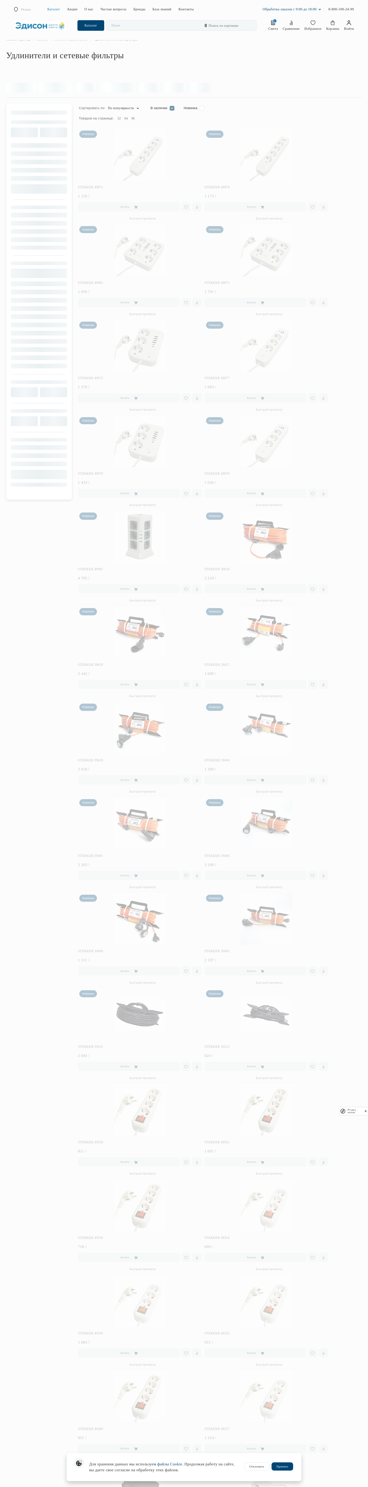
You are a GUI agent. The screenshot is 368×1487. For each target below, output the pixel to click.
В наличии (166, 118)
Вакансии (194, 1417)
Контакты (186, 9)
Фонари (103, 1432)
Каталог (53, 9)
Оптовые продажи (289, 1450)
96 (141, 128)
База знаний (162, 9)
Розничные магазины (291, 1423)
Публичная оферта (200, 1448)
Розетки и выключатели (114, 1405)
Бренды (139, 9)
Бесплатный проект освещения (209, 1351)
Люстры (103, 1351)
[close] (366, 1111)
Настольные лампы (111, 1372)
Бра (100, 1365)
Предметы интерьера (112, 1426)
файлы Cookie (169, 1464)
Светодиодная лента (112, 1419)
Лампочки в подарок (202, 1344)
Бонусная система (200, 1358)
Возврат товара (287, 1365)
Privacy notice (352, 1111)
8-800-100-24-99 (341, 9)
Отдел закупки (287, 1436)
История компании (200, 1411)
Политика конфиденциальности (209, 1431)
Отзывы (193, 1384)
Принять (282, 1466)
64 (134, 128)
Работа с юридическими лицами (210, 1390)
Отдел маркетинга (289, 1443)
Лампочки (105, 1439)
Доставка (283, 1358)
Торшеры (104, 1378)
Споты (102, 1392)
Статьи (282, 1390)
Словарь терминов (290, 1397)
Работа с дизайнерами (203, 1397)
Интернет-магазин (290, 1429)
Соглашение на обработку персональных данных (221, 1424)
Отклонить (256, 1466)
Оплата (282, 1351)
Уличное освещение (111, 1399)
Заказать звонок (19, 1357)
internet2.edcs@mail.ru (23, 1373)
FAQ (280, 1344)
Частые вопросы (113, 9)
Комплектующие (109, 1446)
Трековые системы (110, 1385)
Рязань (26, 9)
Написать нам (17, 1379)
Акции (72, 9)
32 (127, 128)
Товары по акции (109, 1344)
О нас (88, 9)
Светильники (107, 1358)
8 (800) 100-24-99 (20, 1351)
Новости (193, 1404)
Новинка (198, 118)
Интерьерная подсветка (114, 1412)
